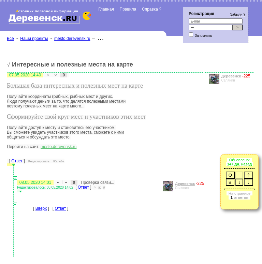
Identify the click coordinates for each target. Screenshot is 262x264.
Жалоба (58, 161)
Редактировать (38, 161)
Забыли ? (237, 14)
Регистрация (201, 13)
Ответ (17, 161)
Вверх (41, 208)
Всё (10, 38)
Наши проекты (34, 38)
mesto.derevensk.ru (72, 38)
